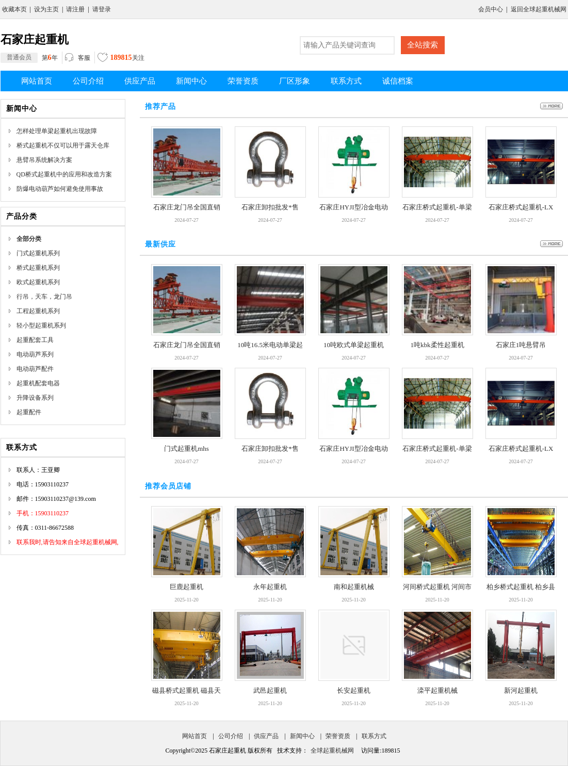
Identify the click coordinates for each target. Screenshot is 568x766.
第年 (29, 58)
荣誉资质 (338, 736)
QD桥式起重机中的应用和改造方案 (64, 174)
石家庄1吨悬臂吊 (521, 345)
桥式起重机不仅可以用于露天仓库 (63, 145)
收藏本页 (14, 9)
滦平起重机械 (437, 690)
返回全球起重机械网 (538, 9)
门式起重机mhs (186, 448)
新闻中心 (302, 736)
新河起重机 (521, 690)
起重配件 (29, 412)
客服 (77, 58)
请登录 (101, 9)
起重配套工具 (35, 340)
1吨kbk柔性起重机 (437, 345)
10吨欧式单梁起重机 (353, 345)
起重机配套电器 (38, 383)
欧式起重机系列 (38, 282)
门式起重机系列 (38, 253)
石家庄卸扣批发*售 (270, 207)
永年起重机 (270, 587)
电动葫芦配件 (35, 368)
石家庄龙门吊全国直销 (186, 207)
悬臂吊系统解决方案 (44, 160)
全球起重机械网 (332, 750)
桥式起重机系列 (38, 267)
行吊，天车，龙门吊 (44, 296)
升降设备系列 (35, 397)
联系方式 (374, 736)
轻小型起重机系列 (41, 325)
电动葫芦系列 (35, 354)
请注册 (75, 9)
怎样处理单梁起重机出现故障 (57, 131)
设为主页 (46, 9)
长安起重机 (353, 690)
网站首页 (194, 736)
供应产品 (266, 736)
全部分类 (29, 238)
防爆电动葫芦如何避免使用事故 (60, 188)
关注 (121, 58)
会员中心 (490, 9)
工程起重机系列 (38, 311)
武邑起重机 (270, 690)
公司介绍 (230, 736)
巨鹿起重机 (186, 587)
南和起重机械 (354, 587)
